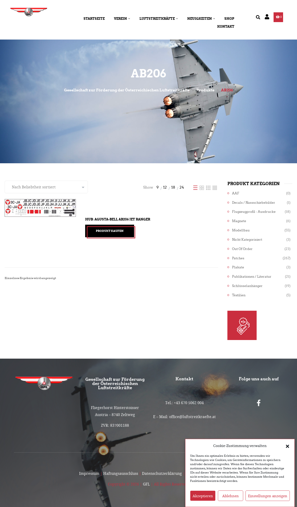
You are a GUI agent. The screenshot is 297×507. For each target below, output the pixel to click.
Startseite (94, 19)
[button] (287, 449)
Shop (229, 19)
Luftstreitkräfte (158, 19)
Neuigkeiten (201, 19)
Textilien (238, 295)
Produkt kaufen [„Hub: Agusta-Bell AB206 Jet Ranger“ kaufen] (109, 231)
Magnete (239, 221)
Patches (238, 258)
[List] (195, 187)
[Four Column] (215, 187)
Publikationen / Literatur (251, 277)
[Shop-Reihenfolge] (46, 187)
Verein (122, 19)
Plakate (238, 267)
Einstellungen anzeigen (267, 499)
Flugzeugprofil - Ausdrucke (254, 212)
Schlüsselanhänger (247, 286)
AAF (235, 193)
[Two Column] (202, 187)
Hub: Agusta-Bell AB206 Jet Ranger (117, 219)
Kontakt (225, 26)
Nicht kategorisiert (247, 240)
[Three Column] (208, 187)
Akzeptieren (203, 499)
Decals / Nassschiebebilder (253, 203)
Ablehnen (230, 499)
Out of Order (242, 249)
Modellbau (241, 230)
